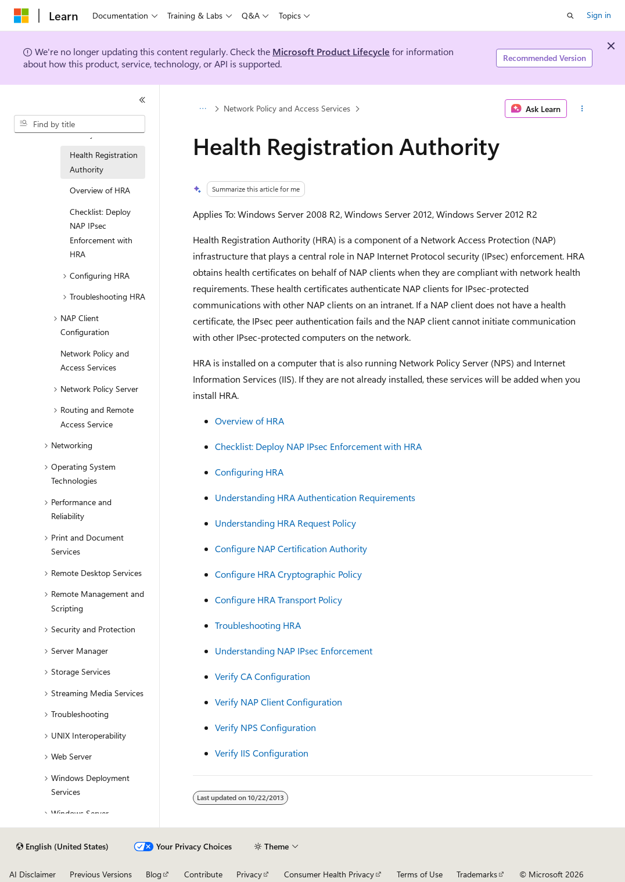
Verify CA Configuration (262, 676)
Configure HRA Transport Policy (278, 599)
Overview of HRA (249, 421)
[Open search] (570, 15)
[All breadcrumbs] (203, 108)
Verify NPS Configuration (265, 727)
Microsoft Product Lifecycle (331, 51)
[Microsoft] (21, 15)
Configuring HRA (249, 472)
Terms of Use (420, 874)
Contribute (203, 874)
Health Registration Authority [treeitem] (104, 162)
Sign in (599, 14)
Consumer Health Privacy (329, 874)
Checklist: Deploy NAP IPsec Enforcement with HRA (318, 446)
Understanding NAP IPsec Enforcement (293, 651)
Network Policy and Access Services (287, 108)
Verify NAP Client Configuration (278, 702)
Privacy (249, 874)
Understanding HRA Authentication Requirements (315, 497)
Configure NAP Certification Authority (291, 548)
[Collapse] (142, 99)
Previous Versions (101, 874)
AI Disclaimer (32, 874)
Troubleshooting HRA (258, 625)
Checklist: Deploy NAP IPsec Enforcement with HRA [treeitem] (101, 233)
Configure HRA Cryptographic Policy (288, 574)
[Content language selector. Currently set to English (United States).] (62, 846)
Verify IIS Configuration (261, 753)
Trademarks (477, 874)
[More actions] (582, 108)
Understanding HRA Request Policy (285, 523)
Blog (153, 874)
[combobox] (79, 124)
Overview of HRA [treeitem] (100, 190)
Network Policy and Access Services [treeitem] (94, 360)
